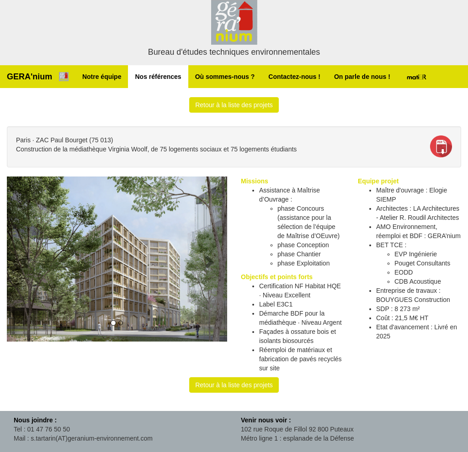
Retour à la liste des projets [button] (234, 105)
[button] (23, 259)
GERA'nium (29, 76)
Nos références (158, 76)
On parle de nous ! (362, 76)
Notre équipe (102, 76)
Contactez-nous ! (294, 76)
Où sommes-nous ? (225, 76)
